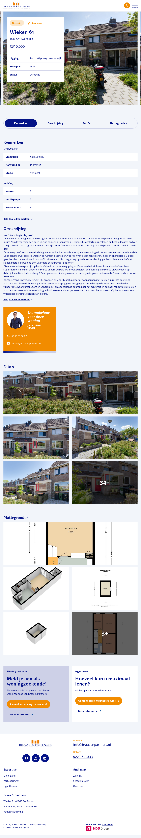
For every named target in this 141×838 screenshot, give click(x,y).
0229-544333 (83, 760)
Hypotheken (10, 789)
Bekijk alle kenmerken (16, 219)
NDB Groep (107, 827)
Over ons (78, 789)
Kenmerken (21, 123)
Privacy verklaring (38, 827)
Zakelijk (77, 779)
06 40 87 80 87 (19, 336)
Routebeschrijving (13, 815)
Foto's (86, 123)
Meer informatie (19, 717)
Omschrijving (55, 123)
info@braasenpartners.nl (92, 748)
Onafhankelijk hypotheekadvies (97, 704)
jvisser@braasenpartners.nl (26, 343)
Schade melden (81, 784)
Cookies (7, 830)
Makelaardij (9, 779)
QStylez (26, 830)
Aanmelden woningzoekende (27, 707)
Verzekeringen (11, 784)
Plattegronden (118, 123)
